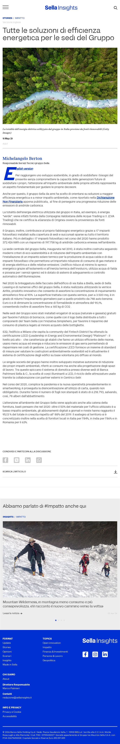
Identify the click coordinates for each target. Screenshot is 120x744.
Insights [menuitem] (7, 660)
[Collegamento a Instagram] (95, 654)
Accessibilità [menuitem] (10, 716)
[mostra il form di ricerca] (115, 8)
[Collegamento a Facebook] (85, 654)
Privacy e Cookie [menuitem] (12, 712)
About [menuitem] (6, 679)
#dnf (5, 144)
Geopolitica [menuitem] (49, 660)
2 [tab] (58, 620)
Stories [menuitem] (7, 647)
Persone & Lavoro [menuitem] (53, 656)
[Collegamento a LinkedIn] (105, 654)
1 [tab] (56, 620)
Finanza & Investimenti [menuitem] (55, 652)
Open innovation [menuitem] (52, 643)
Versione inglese (12, 22)
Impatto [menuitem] (47, 647)
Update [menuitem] (7, 643)
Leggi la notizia (11, 613)
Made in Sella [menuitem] (10, 664)
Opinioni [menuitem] (7, 652)
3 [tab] (61, 620)
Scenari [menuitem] (7, 656)
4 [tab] (64, 620)
